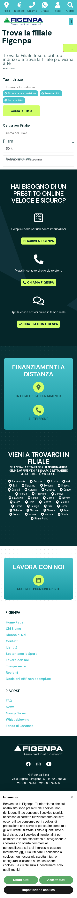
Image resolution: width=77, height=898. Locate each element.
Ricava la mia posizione (20, 93)
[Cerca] (70, 5)
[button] (71, 21)
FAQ (9, 701)
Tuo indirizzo (13, 79)
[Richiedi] (19, 5)
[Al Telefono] (38, 410)
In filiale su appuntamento (38, 396)
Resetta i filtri (50, 93)
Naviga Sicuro (16, 713)
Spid (58, 11)
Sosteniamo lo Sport (21, 654)
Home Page (14, 622)
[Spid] (58, 5)
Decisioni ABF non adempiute (28, 679)
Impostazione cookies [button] (38, 890)
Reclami (12, 672)
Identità (12, 647)
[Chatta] (45, 5)
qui (21, 852)
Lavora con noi (17, 660)
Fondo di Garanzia (20, 726)
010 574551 (28, 783)
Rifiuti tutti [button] (21, 880)
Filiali (7, 11)
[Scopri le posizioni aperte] (38, 580)
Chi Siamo (13, 629)
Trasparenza (16, 666)
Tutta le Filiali (14, 100)
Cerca (70, 11)
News (10, 707)
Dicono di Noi (16, 635)
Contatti (12, 641)
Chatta (45, 11)
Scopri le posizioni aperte (38, 589)
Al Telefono (38, 419)
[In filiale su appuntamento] (38, 387)
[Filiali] (7, 5)
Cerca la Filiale (21, 111)
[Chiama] (32, 5)
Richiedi (19, 11)
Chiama (32, 11)
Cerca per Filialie (16, 125)
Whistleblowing (17, 719)
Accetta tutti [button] (56, 880)
